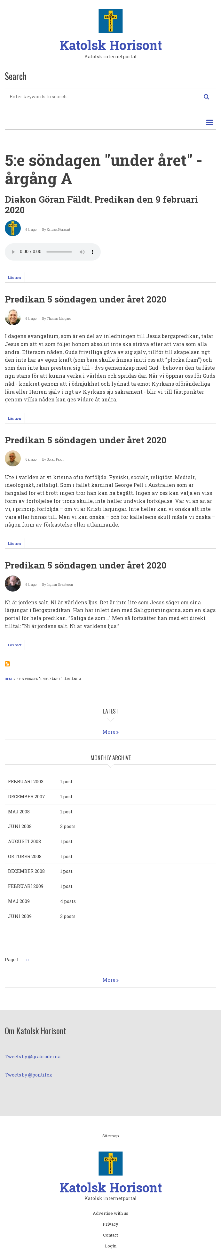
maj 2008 (19, 812)
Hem (8, 679)
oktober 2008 (25, 856)
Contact (110, 1235)
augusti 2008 (24, 841)
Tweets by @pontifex (28, 1075)
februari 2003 (25, 781)
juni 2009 (20, 916)
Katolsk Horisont (110, 44)
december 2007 (26, 797)
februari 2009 (25, 886)
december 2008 (26, 871)
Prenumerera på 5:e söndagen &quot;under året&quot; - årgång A (7, 663)
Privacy (110, 1224)
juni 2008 (20, 826)
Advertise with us (110, 1213)
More (108, 731)
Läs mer (16, 278)
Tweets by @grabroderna (32, 1056)
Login (110, 1246)
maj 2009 (19, 901)
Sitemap (110, 1136)
